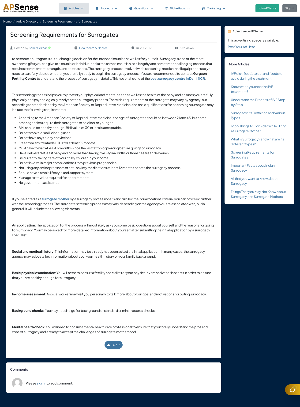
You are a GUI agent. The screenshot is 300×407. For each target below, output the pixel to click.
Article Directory (27, 21)
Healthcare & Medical (93, 48)
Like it (113, 345)
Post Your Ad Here (241, 47)
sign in (41, 383)
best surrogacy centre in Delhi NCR (177, 78)
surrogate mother (55, 199)
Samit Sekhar (38, 48)
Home (7, 21)
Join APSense (267, 8)
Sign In (289, 8)
